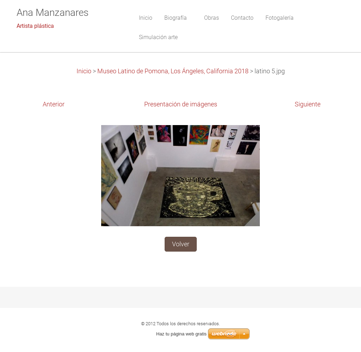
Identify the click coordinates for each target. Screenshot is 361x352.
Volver (180, 244)
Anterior (54, 104)
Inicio (84, 71)
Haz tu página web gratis (181, 333)
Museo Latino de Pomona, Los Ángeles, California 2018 (173, 71)
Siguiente (307, 104)
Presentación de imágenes (180, 104)
